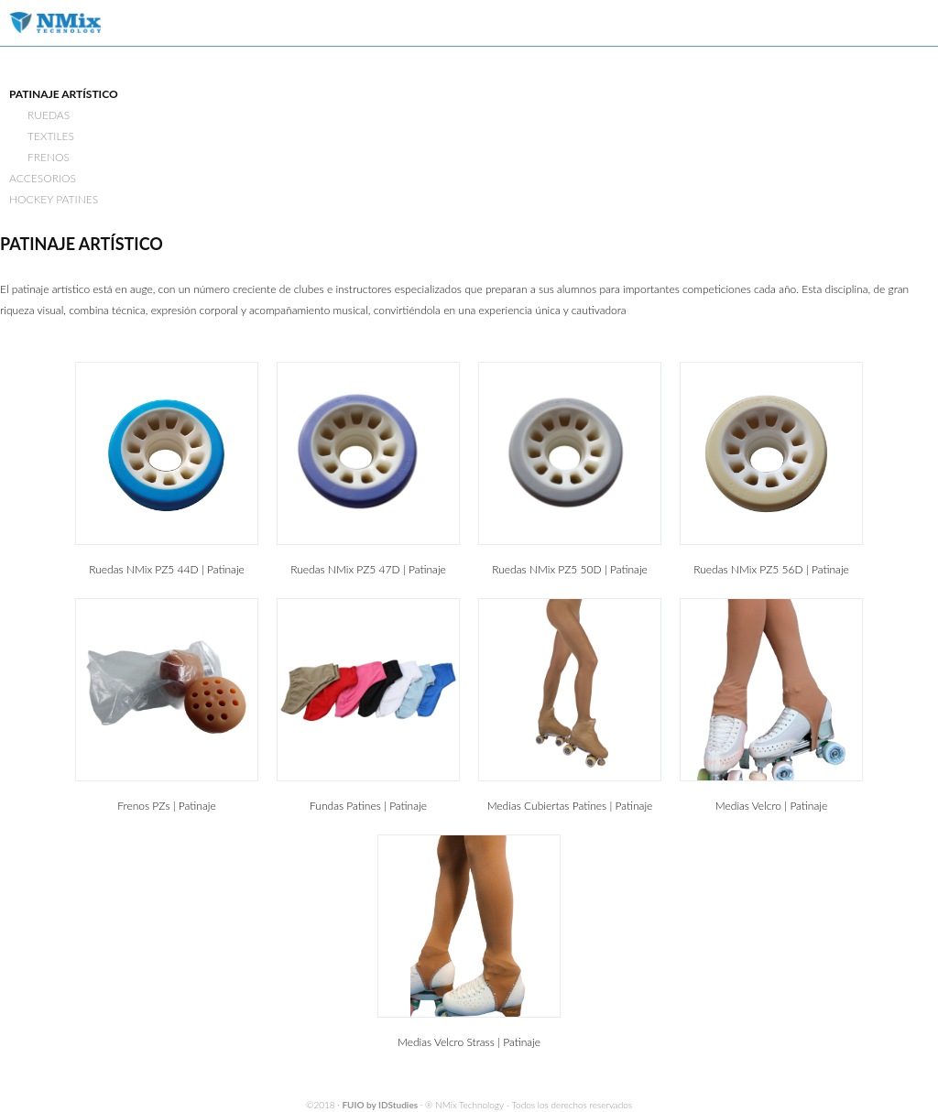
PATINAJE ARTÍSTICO (63, 94)
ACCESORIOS (42, 178)
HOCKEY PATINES (53, 199)
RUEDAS (48, 115)
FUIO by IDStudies (380, 1104)
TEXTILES (50, 136)
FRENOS (48, 157)
